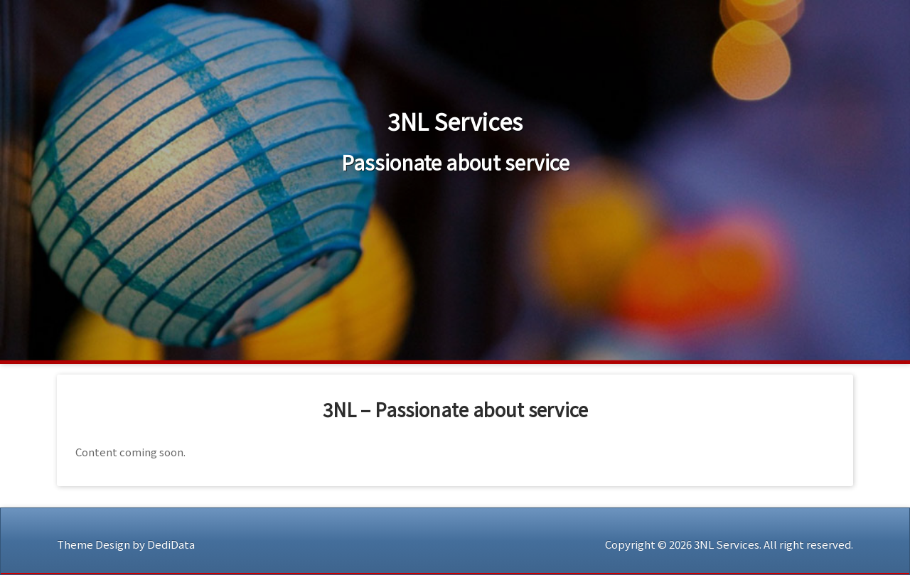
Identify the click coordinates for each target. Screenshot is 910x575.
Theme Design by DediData (126, 544)
